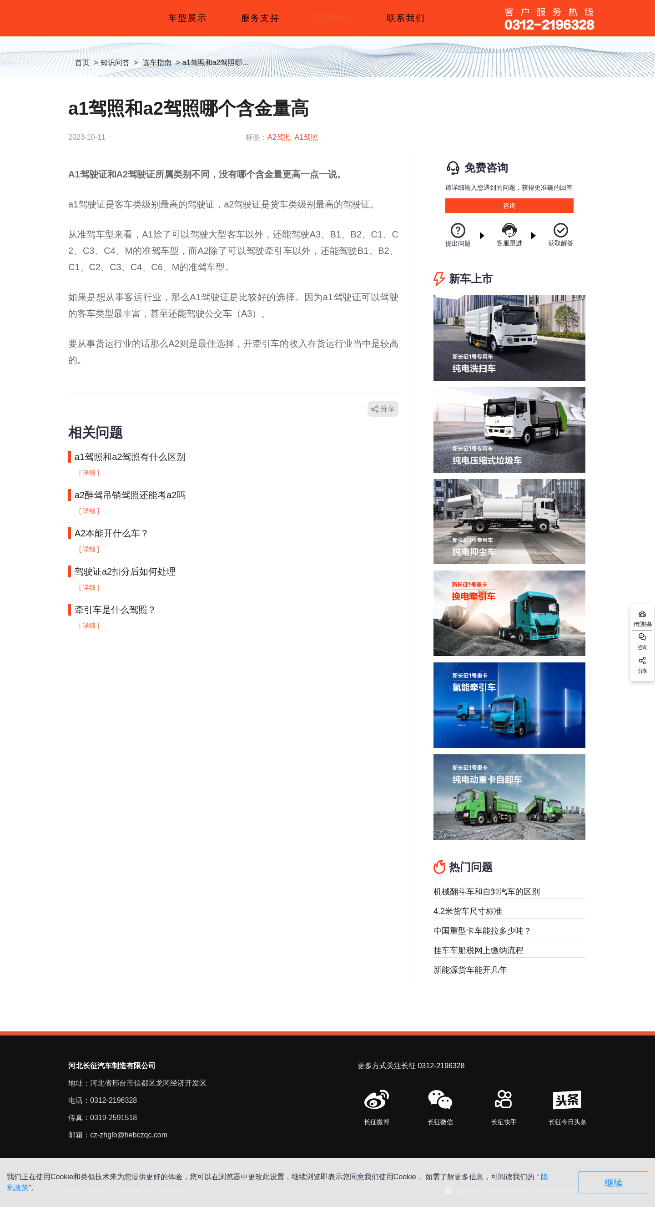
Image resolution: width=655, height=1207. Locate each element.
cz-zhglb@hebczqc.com (128, 1135)
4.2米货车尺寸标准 (467, 911)
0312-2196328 (113, 1100)
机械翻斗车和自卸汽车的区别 (486, 891)
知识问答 (115, 62)
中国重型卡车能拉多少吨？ (482, 930)
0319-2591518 (113, 1117)
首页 (82, 62)
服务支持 (260, 18)
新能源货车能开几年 (470, 970)
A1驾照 (306, 137)
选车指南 (156, 62)
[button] (440, 1108)
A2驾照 (279, 137)
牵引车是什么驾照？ (115, 610)
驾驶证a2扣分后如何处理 (125, 571)
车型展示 (187, 18)
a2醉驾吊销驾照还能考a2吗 (130, 495)
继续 (614, 1183)
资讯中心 (333, 18)
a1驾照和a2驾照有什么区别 (130, 457)
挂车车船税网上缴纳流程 (478, 950)
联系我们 (406, 18)
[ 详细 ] (89, 472)
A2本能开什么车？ (112, 533)
